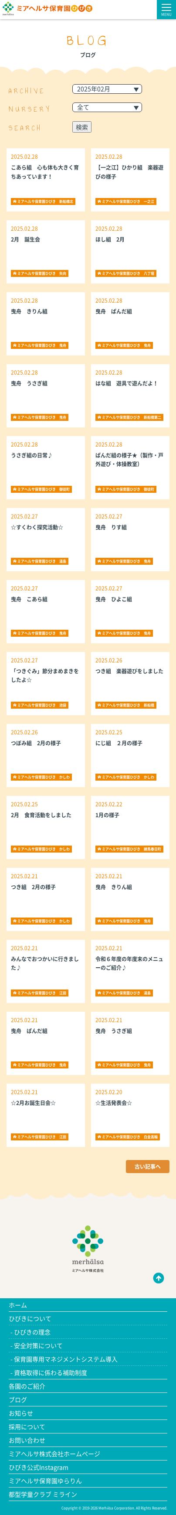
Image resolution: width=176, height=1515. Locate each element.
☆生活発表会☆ (113, 1103)
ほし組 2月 (110, 239)
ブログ (18, 1399)
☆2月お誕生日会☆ (33, 1103)
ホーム (18, 1304)
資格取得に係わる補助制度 (50, 1372)
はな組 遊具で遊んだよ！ (126, 383)
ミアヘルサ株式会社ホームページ (54, 1453)
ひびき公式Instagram (38, 1467)
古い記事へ (148, 1166)
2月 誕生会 (25, 239)
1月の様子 (107, 815)
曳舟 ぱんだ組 (113, 311)
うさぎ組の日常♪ (32, 455)
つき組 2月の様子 (33, 887)
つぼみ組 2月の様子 (36, 743)
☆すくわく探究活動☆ (37, 527)
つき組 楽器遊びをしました (129, 671)
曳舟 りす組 (113, 527)
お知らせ (21, 1413)
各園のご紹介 (27, 1386)
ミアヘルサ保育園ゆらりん (45, 1480)
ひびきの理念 (32, 1331)
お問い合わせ (27, 1440)
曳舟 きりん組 (29, 311)
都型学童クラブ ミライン (43, 1494)
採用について (27, 1426)
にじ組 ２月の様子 (118, 743)
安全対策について (38, 1345)
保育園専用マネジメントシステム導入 (66, 1359)
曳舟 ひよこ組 (116, 599)
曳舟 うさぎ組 (29, 383)
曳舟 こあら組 (29, 599)
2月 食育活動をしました (41, 815)
